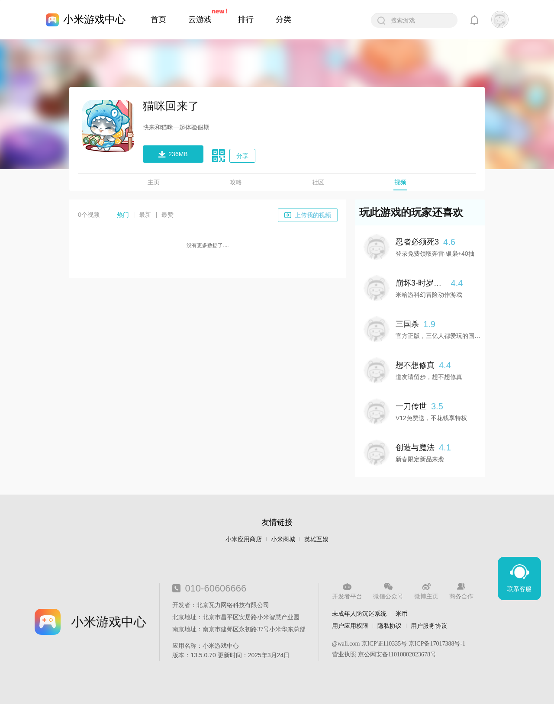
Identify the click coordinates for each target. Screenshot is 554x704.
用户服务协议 (429, 625)
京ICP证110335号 (384, 643)
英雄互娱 (316, 539)
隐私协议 (389, 625)
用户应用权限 (350, 625)
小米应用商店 (243, 539)
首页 (158, 19)
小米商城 (283, 539)
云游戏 (200, 19)
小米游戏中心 (94, 19)
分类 (283, 19)
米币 (402, 613)
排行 (246, 19)
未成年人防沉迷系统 (359, 613)
